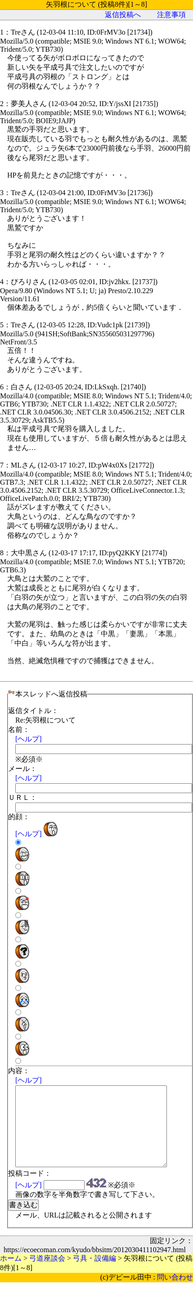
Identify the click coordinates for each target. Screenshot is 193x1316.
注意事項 (171, 14)
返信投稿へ (123, 14)
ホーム (11, 1274)
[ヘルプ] (28, 739)
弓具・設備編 (94, 1274)
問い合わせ (175, 1293)
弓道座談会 (47, 1274)
